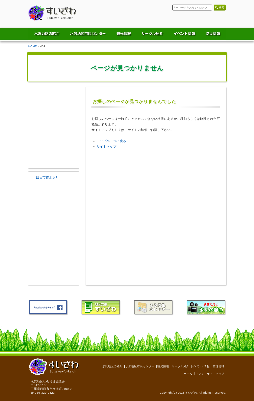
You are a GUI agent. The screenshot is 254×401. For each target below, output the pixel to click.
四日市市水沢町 (47, 177)
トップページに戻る (111, 141)
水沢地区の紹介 (112, 366)
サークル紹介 (180, 366)
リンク (199, 373)
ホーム (188, 373)
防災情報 (218, 366)
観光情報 (163, 366)
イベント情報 (201, 366)
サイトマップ (106, 146)
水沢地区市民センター (139, 366)
